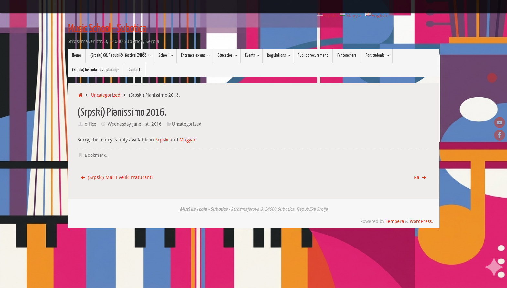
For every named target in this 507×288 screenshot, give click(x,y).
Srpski (161, 139)
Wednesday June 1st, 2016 (135, 124)
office (90, 124)
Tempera (395, 221)
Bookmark (95, 155)
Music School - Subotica (107, 29)
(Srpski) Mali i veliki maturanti (117, 177)
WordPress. (421, 221)
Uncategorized (105, 95)
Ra (420, 177)
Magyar (187, 139)
